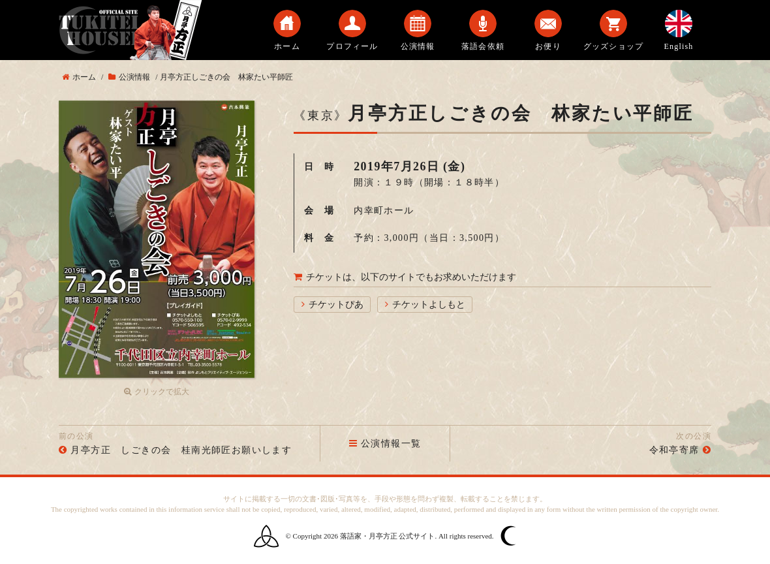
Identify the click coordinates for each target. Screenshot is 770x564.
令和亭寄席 (674, 450)
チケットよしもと (428, 304)
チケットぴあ (336, 304)
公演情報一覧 (385, 443)
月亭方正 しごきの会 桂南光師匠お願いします (181, 450)
